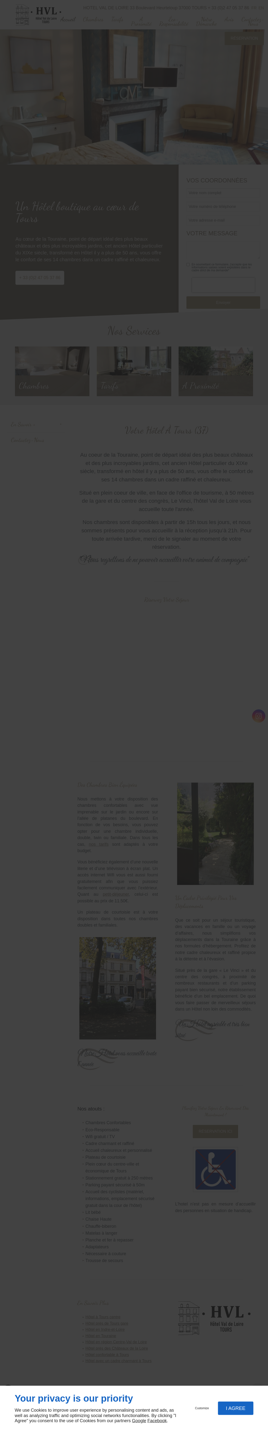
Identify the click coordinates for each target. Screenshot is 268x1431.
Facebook (157, 1420)
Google (139, 1420)
